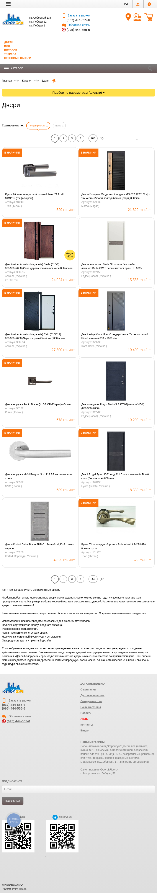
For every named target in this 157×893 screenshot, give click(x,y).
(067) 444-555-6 (78, 20)
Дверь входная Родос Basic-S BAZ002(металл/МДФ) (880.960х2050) (112, 406)
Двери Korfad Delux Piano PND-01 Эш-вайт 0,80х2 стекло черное (39, 546)
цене (59, 125)
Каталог (13, 68)
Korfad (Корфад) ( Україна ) (21, 556)
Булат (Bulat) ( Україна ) (95, 486)
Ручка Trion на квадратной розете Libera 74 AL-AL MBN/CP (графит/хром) (35, 196)
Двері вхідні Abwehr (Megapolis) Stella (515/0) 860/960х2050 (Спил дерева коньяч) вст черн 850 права (39, 266)
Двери (8, 42)
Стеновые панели (17, 58)
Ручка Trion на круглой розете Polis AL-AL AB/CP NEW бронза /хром (113, 546)
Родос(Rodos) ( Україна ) (96, 276)
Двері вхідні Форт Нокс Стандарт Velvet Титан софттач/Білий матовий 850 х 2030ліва (114, 336)
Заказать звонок (76, 15)
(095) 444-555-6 (78, 29)
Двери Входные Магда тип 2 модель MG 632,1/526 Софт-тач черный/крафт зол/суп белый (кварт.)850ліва (115, 196)
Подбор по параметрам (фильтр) (78, 92)
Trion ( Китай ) (13, 206)
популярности (38, 125)
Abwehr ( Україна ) (16, 276)
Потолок (10, 50)
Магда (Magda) (90, 206)
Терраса (10, 54)
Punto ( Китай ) (14, 412)
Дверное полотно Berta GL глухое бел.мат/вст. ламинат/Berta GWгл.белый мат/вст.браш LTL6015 (111, 266)
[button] (8, 3)
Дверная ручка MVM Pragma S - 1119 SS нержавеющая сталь (38, 476)
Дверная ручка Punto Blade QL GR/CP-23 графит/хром (38, 404)
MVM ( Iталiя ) (13, 486)
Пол (7, 46)
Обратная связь (76, 25)
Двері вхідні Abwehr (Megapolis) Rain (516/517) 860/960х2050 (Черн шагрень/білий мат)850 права (35, 336)
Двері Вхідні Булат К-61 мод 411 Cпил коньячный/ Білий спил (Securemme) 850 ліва (115, 476)
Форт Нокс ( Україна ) (94, 346)
